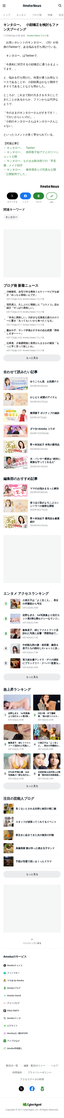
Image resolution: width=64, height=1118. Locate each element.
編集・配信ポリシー (34, 1065)
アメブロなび (12, 1040)
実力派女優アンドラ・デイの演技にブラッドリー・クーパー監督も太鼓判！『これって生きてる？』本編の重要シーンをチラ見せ (40, 664)
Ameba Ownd (13, 995)
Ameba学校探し (14, 1048)
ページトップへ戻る (32, 941)
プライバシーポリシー (40, 1072)
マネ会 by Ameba (15, 980)
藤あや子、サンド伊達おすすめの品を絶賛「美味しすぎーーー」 (32, 332)
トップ (6, 14)
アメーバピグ (12, 1003)
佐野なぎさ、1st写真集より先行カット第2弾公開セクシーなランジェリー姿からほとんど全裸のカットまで (41, 620)
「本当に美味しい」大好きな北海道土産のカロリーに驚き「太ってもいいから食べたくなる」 (32, 319)
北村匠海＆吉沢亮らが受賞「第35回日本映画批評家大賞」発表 (49, 775)
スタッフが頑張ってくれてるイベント (36, 821)
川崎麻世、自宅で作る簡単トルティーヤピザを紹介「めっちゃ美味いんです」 (32, 293)
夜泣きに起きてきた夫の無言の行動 (35, 835)
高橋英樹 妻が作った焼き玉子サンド (35, 848)
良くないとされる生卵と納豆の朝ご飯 (36, 808)
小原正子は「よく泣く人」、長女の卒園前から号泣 (40, 602)
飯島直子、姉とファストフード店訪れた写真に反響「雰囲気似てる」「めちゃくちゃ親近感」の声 (40, 633)
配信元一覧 (12, 1065)
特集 (50, 14)
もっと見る (32, 357)
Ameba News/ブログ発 (38, 35)
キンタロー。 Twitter (21, 148)
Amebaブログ (13, 988)
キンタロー (11, 217)
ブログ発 (37, 14)
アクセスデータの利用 (32, 1079)
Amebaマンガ (13, 1018)
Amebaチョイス (14, 965)
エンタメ (21, 14)
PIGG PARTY (12, 1010)
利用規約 (17, 1072)
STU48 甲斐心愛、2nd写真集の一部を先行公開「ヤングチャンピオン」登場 (19, 776)
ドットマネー (12, 972)
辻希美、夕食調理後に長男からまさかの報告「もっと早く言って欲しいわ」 (32, 345)
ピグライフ (11, 1025)
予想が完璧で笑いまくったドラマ (34, 861)
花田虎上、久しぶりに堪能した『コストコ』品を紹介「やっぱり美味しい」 (32, 306)
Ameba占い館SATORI (17, 1033)
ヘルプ (54, 1065)
